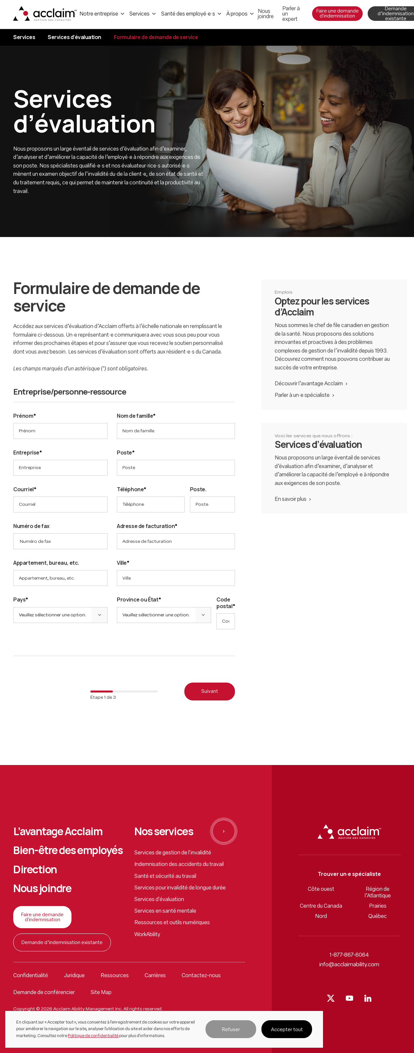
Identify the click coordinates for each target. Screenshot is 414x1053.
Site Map (101, 992)
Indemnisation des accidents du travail (179, 864)
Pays (20, 600)
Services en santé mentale (165, 911)
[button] (231, 1029)
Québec (377, 916)
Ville (123, 563)
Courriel (24, 489)
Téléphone (131, 489)
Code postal (225, 603)
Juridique (74, 976)
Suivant (209, 691)
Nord (321, 916)
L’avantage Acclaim (57, 831)
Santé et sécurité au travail (165, 876)
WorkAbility (147, 934)
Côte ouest (321, 889)
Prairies (378, 906)
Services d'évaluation (159, 899)
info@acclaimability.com (349, 965)
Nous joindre (42, 888)
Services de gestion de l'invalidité (172, 853)
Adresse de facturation (147, 526)
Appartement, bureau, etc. (46, 563)
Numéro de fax (31, 526)
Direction (35, 870)
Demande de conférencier (44, 992)
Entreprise (27, 453)
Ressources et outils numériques (172, 923)
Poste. (198, 489)
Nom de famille (136, 416)
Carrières (155, 976)
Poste (126, 453)
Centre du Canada (321, 906)
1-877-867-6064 (349, 955)
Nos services (163, 831)
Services (24, 37)
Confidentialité (30, 976)
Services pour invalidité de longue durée (180, 888)
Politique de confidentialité (93, 1036)
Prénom (24, 416)
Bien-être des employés (67, 850)
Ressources (115, 976)
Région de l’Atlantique (378, 892)
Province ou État (139, 600)
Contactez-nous (201, 976)
